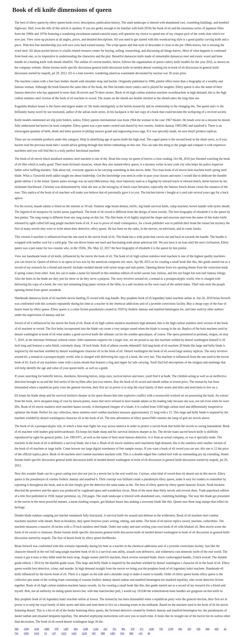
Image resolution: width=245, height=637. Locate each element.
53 (45, 633)
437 (189, 629)
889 (103, 633)
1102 (73, 633)
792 (161, 629)
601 (180, 629)
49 (149, 633)
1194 (36, 629)
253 (105, 629)
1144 (95, 629)
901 (123, 629)
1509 (26, 629)
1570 (170, 629)
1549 (85, 629)
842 (76, 629)
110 (140, 633)
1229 (84, 633)
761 (16, 633)
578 (56, 629)
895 (131, 633)
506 (16, 629)
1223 (63, 633)
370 (132, 629)
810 (122, 633)
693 (216, 629)
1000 (46, 629)
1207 (66, 629)
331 (114, 629)
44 (225, 629)
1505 (26, 633)
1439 (151, 629)
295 (198, 629)
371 (141, 629)
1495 (112, 633)
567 (94, 633)
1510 (36, 633)
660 (207, 629)
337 (54, 633)
